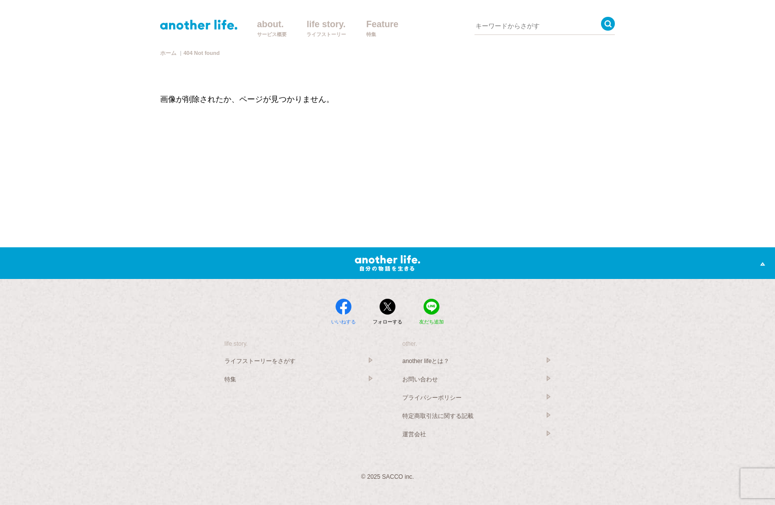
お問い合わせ (420, 379)
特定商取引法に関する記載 (438, 416)
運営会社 (414, 434)
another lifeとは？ (425, 361)
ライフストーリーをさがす (260, 361)
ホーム (168, 53)
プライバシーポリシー (432, 397)
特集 (230, 379)
